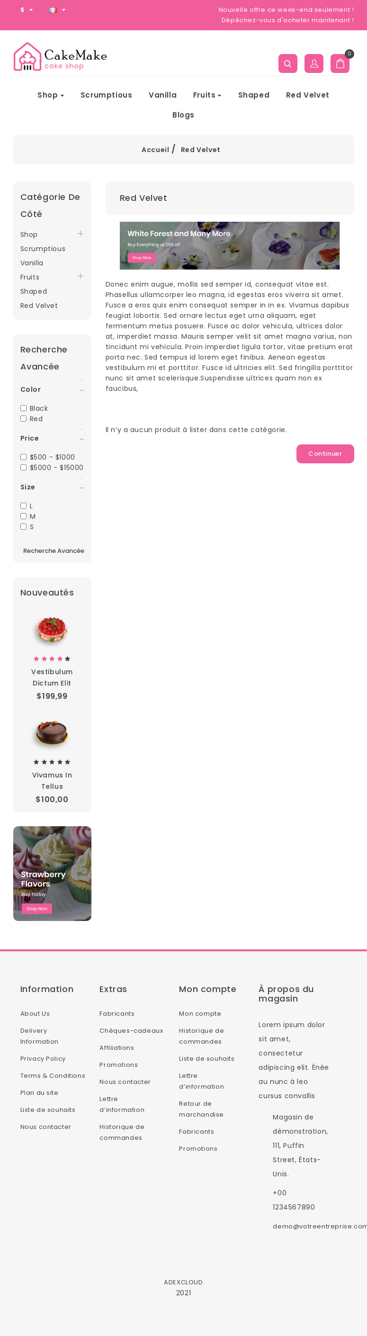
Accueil (155, 149)
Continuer (325, 453)
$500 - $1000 (47, 457)
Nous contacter (46, 1126)
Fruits (207, 95)
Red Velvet (308, 95)
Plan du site (39, 1092)
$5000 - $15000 (52, 467)
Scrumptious (107, 95)
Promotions (118, 1064)
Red (31, 419)
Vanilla (163, 95)
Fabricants (116, 1013)
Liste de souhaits (48, 1109)
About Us (35, 1013)
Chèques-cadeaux (131, 1030)
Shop (50, 95)
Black (34, 408)
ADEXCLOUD (183, 1282)
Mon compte (200, 1013)
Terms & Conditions (53, 1075)
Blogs (183, 115)
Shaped (254, 95)
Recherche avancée (53, 550)
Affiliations (116, 1047)
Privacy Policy (43, 1058)
